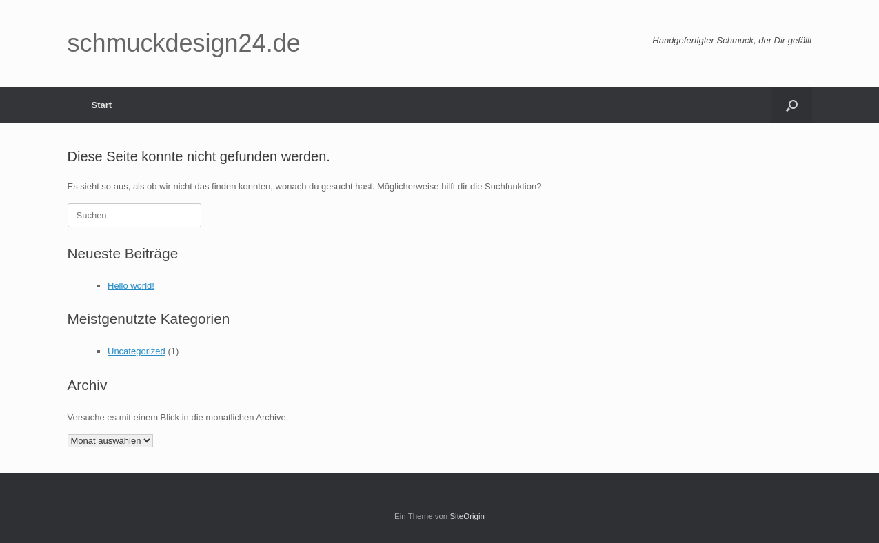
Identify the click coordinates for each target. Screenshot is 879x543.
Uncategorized (136, 351)
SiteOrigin (467, 516)
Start (102, 105)
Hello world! (131, 285)
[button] (791, 105)
